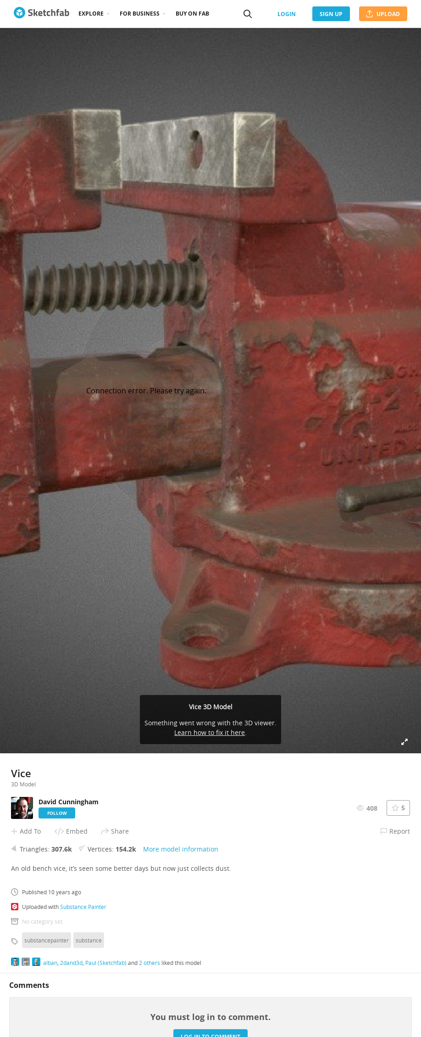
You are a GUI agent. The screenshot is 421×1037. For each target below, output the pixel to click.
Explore (91, 13)
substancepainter (46, 940)
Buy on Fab (192, 13)
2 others (149, 962)
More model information (180, 849)
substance (89, 940)
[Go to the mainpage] (41, 14)
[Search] (248, 14)
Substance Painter (83, 906)
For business (140, 13)
